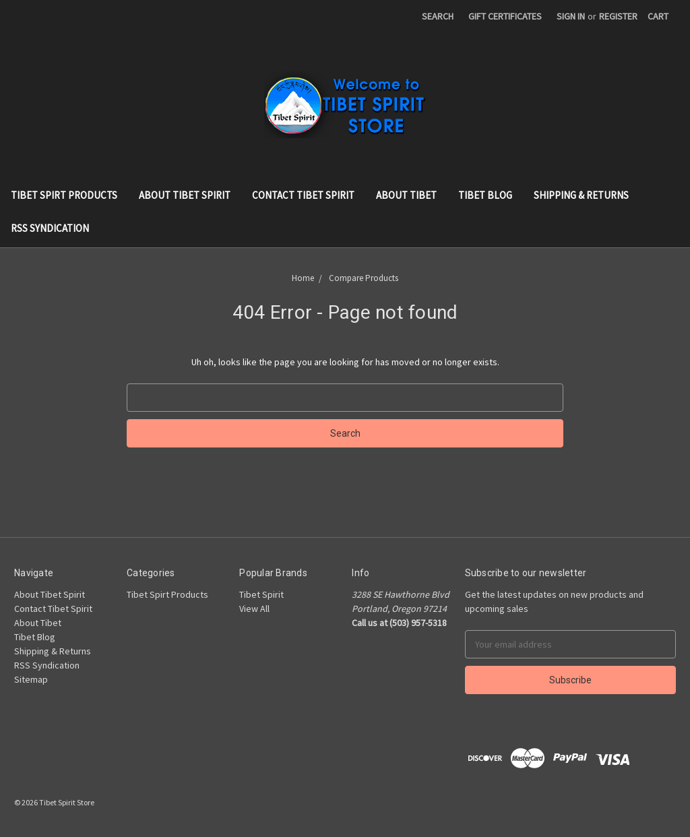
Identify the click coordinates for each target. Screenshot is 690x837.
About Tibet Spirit (184, 195)
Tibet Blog (485, 195)
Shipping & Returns (581, 195)
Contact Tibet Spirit (303, 195)
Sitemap (31, 679)
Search (437, 16)
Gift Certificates (505, 16)
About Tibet (406, 195)
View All (254, 608)
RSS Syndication (50, 228)
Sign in (571, 16)
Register (618, 16)
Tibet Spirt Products (64, 195)
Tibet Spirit (261, 594)
